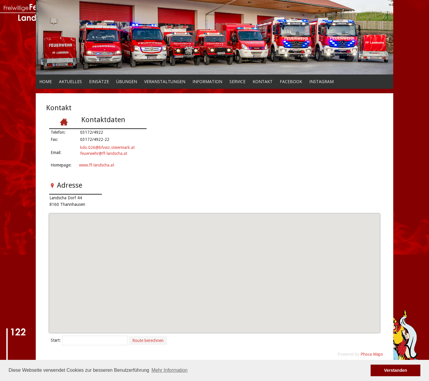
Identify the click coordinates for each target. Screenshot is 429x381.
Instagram (321, 81)
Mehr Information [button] (169, 370)
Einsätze (99, 81)
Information (207, 81)
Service (237, 81)
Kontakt (263, 81)
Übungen (126, 81)
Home (45, 81)
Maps (378, 354)
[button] (214, 269)
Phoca (366, 354)
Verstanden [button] (395, 370)
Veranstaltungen (164, 81)
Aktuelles (70, 81)
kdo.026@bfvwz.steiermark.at (107, 147)
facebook (291, 81)
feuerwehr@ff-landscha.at (103, 153)
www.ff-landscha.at (96, 165)
